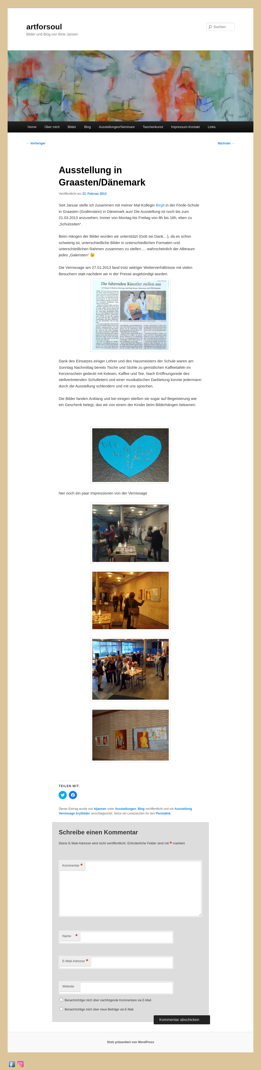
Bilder (72, 127)
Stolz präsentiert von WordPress (130, 1042)
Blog (87, 127)
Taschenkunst (153, 127)
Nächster (226, 143)
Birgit (160, 205)
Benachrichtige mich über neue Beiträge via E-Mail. (99, 1009)
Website (68, 986)
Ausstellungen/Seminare (117, 127)
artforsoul (44, 26)
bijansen (100, 809)
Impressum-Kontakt (185, 127)
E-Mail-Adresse (75, 961)
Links (211, 127)
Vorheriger (35, 143)
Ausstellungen (125, 809)
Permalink (163, 813)
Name (69, 936)
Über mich (52, 127)
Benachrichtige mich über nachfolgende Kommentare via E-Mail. (108, 1000)
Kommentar (72, 865)
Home (32, 127)
